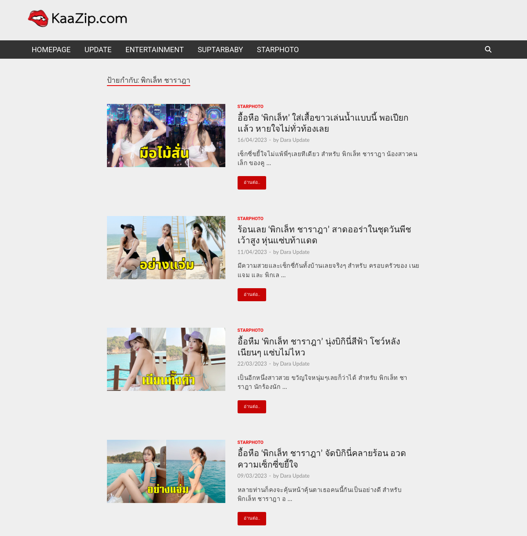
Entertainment (154, 49)
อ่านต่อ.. (249, 180)
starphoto (278, 49)
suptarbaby (220, 49)
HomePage (51, 49)
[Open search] (488, 50)
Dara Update (294, 140)
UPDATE (97, 49)
